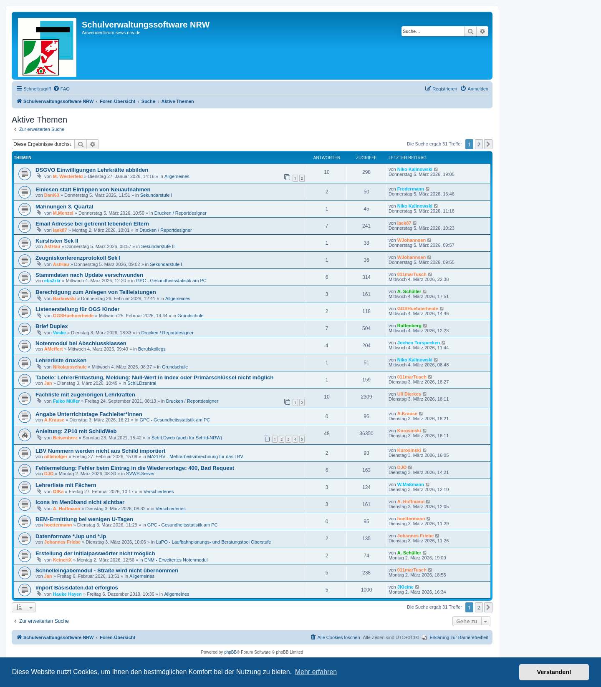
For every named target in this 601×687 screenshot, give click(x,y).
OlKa (58, 491)
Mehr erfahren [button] (316, 671)
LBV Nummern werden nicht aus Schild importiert (100, 451)
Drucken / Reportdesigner (180, 213)
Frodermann (410, 188)
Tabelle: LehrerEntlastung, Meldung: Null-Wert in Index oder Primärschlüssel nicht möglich (154, 377)
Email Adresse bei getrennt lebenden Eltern (92, 224)
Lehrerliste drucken (60, 360)
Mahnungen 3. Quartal (64, 206)
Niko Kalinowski (414, 169)
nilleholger (56, 456)
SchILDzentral (141, 383)
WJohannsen (411, 240)
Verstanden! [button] (554, 672)
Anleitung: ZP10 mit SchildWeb (76, 431)
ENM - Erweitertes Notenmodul (176, 559)
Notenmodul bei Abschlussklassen (80, 343)
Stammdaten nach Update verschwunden (89, 275)
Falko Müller (66, 401)
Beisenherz (65, 437)
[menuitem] (61, 89)
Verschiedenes (159, 491)
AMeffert (53, 348)
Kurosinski (409, 430)
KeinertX (62, 559)
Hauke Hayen (67, 594)
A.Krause (54, 419)
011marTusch (412, 274)
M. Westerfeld (68, 176)
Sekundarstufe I (156, 195)
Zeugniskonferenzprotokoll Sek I (78, 258)
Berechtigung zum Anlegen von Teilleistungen (95, 292)
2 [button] (478, 144)
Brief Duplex (51, 326)
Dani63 (51, 195)
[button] (488, 144)
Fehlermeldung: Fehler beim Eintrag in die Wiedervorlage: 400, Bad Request (134, 468)
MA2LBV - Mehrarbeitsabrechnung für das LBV (195, 456)
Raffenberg (409, 325)
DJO (49, 473)
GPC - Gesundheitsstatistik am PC (171, 280)
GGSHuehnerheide (73, 315)
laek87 (60, 230)
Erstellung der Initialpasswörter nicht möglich (95, 553)
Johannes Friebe (62, 541)
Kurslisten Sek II (56, 241)
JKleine (405, 586)
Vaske (59, 332)
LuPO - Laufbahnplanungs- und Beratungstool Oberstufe (213, 541)
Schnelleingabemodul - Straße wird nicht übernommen (106, 570)
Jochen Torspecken (418, 342)
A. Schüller (409, 291)
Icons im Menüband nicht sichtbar (79, 502)
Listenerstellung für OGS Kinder (77, 309)
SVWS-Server (140, 473)
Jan (48, 383)
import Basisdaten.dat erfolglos (76, 587)
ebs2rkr (52, 280)
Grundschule (190, 315)
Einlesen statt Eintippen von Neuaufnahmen (93, 189)
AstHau (52, 246)
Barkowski (64, 298)
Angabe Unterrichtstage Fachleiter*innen (88, 414)
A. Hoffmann (66, 508)
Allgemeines (176, 176)
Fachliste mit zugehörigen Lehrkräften (85, 394)
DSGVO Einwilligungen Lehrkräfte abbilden (91, 170)
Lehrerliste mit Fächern (65, 485)
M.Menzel (63, 213)
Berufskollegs (152, 348)
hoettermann (58, 524)
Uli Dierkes (409, 393)
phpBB (230, 652)
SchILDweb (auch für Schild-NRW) (187, 437)
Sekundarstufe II (157, 246)
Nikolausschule (70, 366)
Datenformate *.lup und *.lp (70, 536)
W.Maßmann (410, 484)
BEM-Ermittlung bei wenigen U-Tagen (84, 519)
